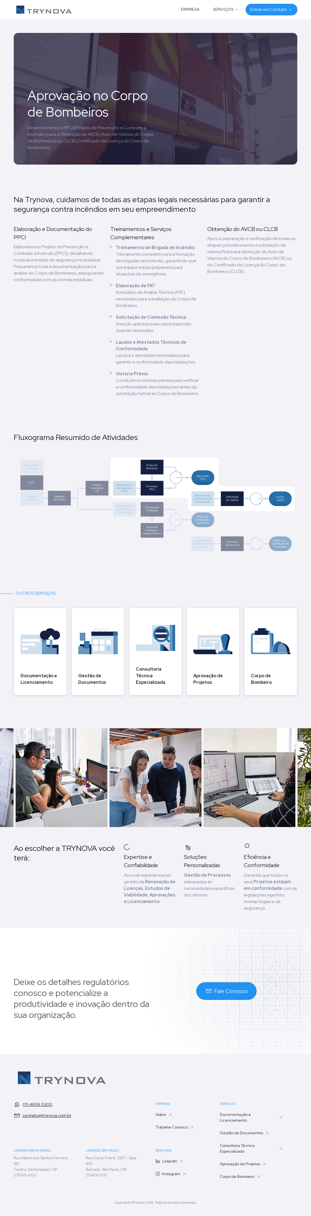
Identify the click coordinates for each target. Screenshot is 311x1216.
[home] (44, 9)
